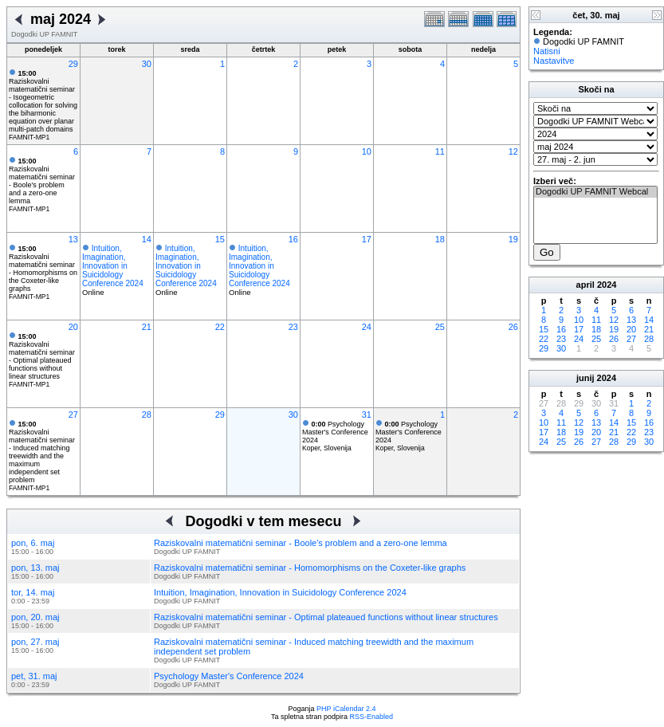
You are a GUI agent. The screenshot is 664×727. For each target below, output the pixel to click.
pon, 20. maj (35, 617)
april (585, 284)
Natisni (546, 51)
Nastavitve (553, 60)
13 (73, 239)
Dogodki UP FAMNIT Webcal (595, 192)
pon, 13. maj (35, 567)
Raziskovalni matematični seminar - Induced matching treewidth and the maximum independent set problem (42, 452)
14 (146, 239)
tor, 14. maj (32, 592)
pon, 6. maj (32, 543)
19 (513, 239)
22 (220, 327)
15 (220, 239)
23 (293, 327)
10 (366, 151)
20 (73, 327)
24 (366, 327)
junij (585, 378)
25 (440, 327)
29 (73, 64)
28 (146, 414)
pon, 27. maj (35, 641)
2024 (606, 284)
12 (513, 151)
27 (73, 414)
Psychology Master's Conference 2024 (335, 432)
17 (366, 239)
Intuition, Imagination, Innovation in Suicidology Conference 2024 (112, 266)
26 (513, 327)
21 (146, 327)
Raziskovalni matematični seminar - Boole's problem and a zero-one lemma (42, 181)
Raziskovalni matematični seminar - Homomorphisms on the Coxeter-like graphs (43, 269)
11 (440, 151)
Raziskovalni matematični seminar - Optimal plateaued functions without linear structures (42, 356)
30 (146, 64)
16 (293, 239)
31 (366, 414)
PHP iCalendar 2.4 (345, 709)
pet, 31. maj (34, 676)
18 (440, 239)
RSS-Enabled (372, 717)
